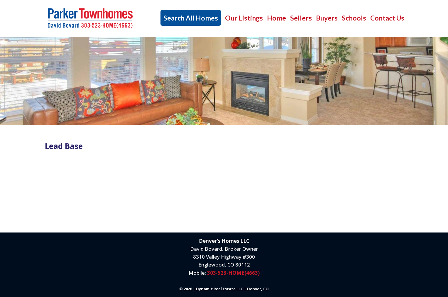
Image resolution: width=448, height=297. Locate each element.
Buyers (327, 18)
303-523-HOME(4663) (233, 272)
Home (276, 18)
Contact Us (387, 18)
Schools (354, 18)
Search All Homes (190, 18)
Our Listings (244, 18)
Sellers (301, 18)
